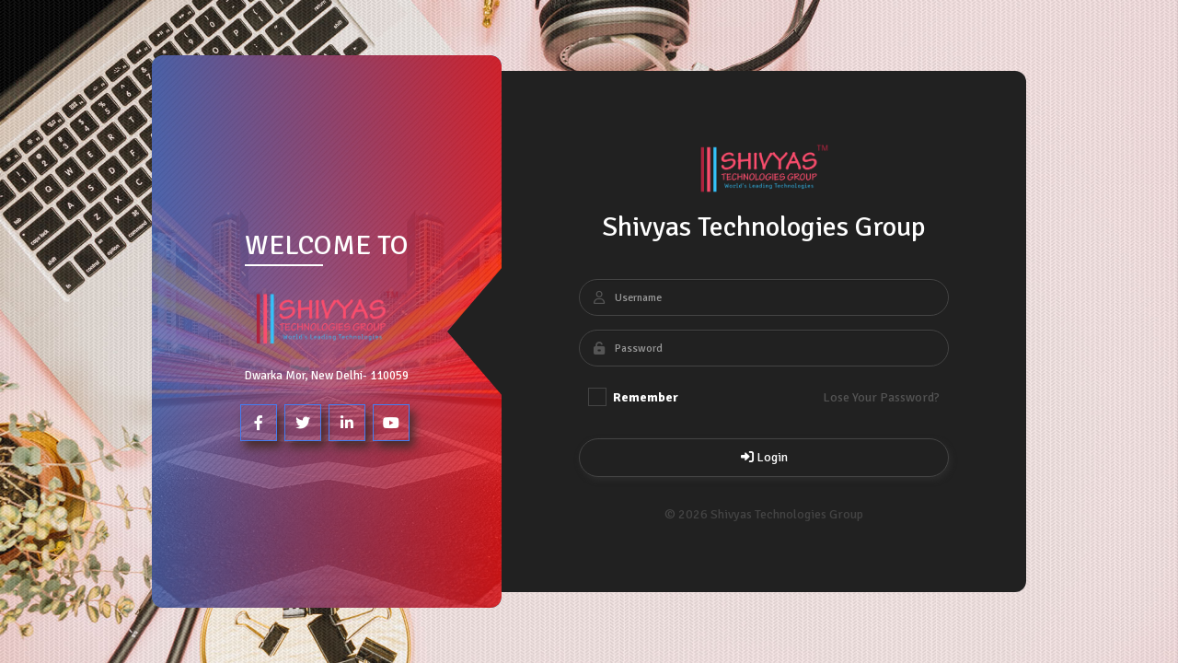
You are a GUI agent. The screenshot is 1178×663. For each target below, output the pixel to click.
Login (764, 457)
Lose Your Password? (881, 397)
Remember (633, 397)
